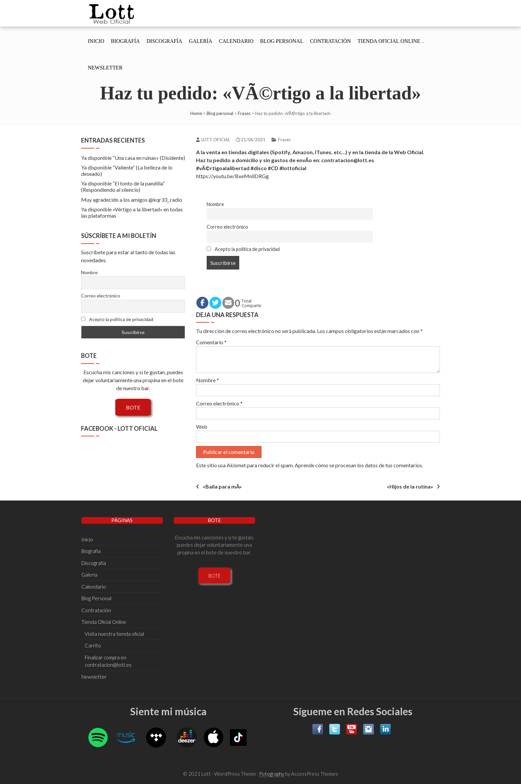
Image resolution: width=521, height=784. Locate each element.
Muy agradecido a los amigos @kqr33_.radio (131, 199)
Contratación (330, 41)
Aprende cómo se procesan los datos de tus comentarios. (359, 465)
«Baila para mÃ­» (222, 486)
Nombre (215, 204)
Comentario (211, 342)
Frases (244, 113)
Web (201, 426)
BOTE (133, 407)
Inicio (96, 41)
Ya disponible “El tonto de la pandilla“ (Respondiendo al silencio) (123, 186)
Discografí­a (164, 41)
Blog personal (220, 113)
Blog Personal (281, 41)
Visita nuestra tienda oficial (114, 634)
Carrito (93, 645)
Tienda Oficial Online (389, 41)
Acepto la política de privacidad (243, 249)
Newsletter (105, 67)
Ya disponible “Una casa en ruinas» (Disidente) (133, 158)
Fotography (272, 774)
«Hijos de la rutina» (410, 486)
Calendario (236, 41)
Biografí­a (125, 41)
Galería (200, 41)
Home (196, 113)
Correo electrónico (227, 227)
